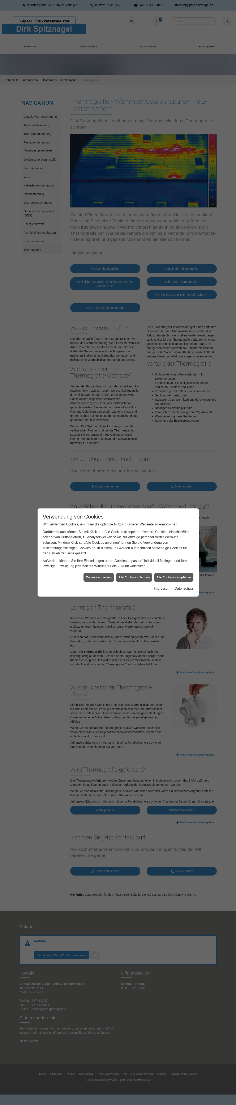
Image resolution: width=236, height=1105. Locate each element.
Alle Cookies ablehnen (134, 541)
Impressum (162, 553)
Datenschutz (184, 553)
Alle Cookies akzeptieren (173, 541)
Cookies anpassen (99, 541)
